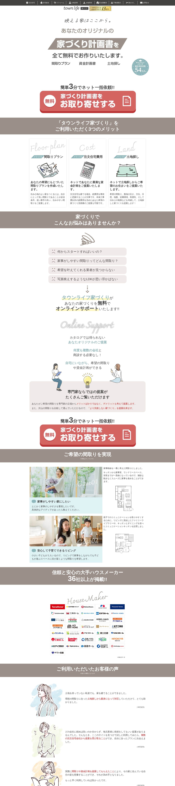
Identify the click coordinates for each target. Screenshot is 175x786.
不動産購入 (116, 3)
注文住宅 (30, 3)
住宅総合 (44, 3)
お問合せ (144, 3)
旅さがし (130, 3)
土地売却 (87, 3)
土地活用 (73, 3)
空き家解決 (102, 2)
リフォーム (59, 3)
